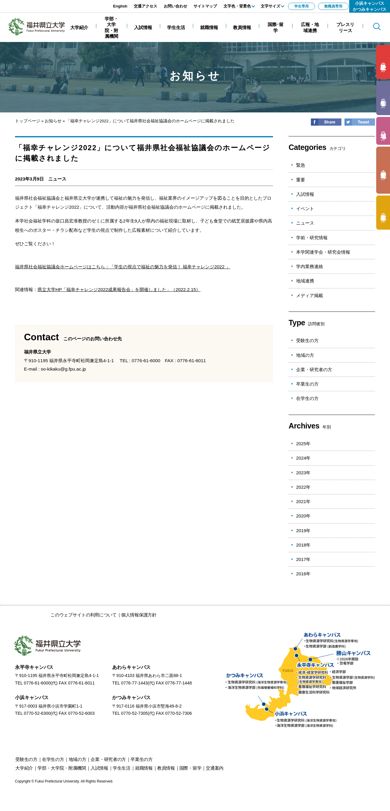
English (120, 6)
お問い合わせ (175, 6)
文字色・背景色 (237, 6)
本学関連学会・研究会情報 (323, 252)
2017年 (303, 559)
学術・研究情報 (312, 237)
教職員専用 (333, 6)
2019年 (303, 530)
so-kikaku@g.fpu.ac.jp (63, 368)
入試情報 (305, 194)
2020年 (303, 515)
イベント (305, 208)
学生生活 (121, 768)
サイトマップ (205, 6)
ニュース (57, 178)
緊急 (300, 165)
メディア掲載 (309, 295)
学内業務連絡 (309, 266)
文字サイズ (270, 6)
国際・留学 (190, 768)
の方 (383, 62)
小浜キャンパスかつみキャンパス (369, 6)
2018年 (303, 544)
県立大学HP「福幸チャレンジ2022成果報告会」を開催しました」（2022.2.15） (119, 289)
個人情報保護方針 (139, 614)
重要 (300, 179)
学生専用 (301, 6)
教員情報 (166, 768)
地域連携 (305, 280)
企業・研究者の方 (314, 369)
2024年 (303, 458)
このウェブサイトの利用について (83, 614)
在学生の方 (307, 398)
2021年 (303, 501)
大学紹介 (24, 768)
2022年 (303, 487)
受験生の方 (307, 340)
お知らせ (53, 121)
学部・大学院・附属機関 (62, 768)
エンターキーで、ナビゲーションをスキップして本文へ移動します (67, 3)
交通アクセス (145, 6)
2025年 (303, 443)
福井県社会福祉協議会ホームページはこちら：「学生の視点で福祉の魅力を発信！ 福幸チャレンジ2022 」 (122, 266)
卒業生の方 (307, 383)
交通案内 (215, 768)
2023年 (303, 472)
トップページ (27, 121)
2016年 (303, 573)
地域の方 (305, 355)
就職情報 (144, 768)
